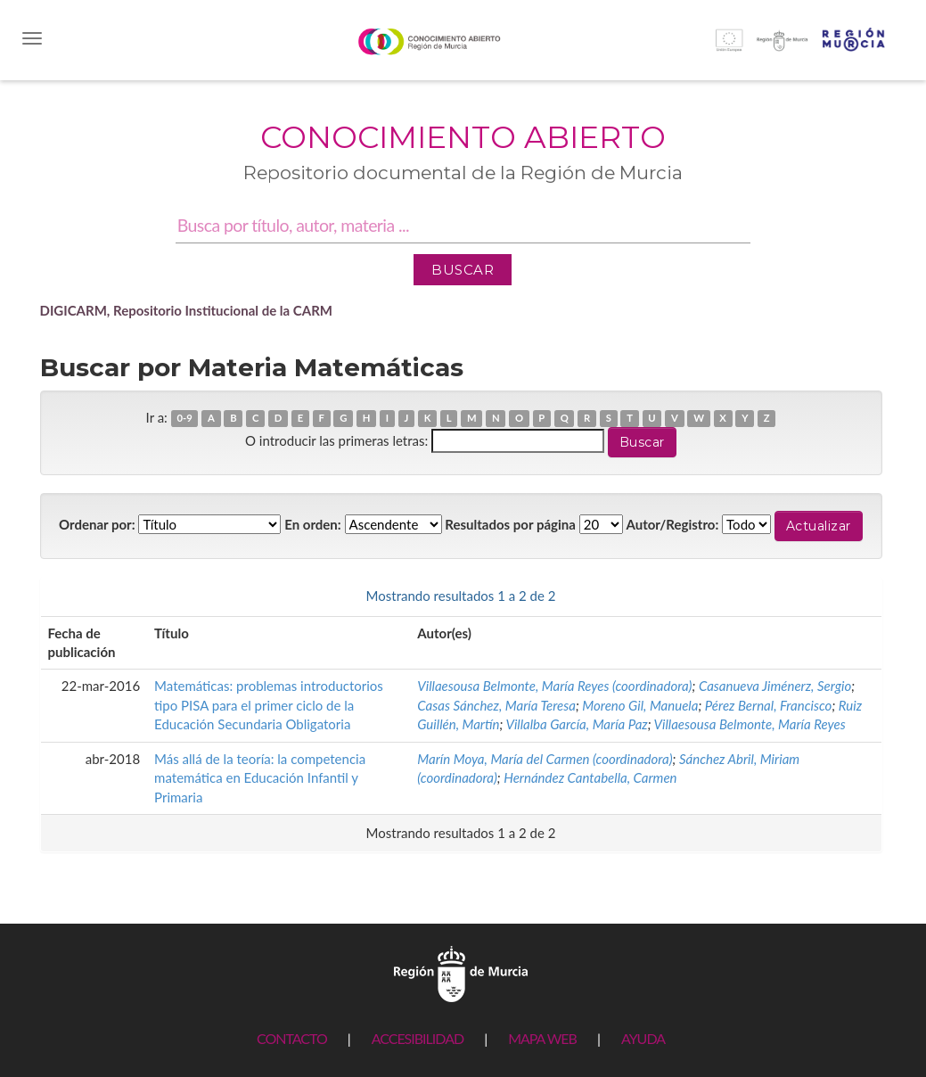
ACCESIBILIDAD (417, 1038)
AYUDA (643, 1038)
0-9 (184, 418)
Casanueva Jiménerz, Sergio (775, 686)
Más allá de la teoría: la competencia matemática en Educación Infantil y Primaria (259, 778)
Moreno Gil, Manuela (640, 705)
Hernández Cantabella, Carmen (590, 777)
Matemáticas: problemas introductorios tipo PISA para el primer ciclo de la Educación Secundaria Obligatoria (268, 705)
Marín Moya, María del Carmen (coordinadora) (544, 759)
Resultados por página (510, 524)
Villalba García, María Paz (576, 724)
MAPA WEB (542, 1038)
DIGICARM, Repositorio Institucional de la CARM (186, 310)
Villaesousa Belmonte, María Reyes (750, 724)
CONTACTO (292, 1038)
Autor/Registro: (673, 524)
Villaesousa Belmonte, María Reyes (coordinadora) (554, 686)
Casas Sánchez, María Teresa (496, 705)
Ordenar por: (97, 524)
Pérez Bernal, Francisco (768, 705)
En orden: (312, 524)
